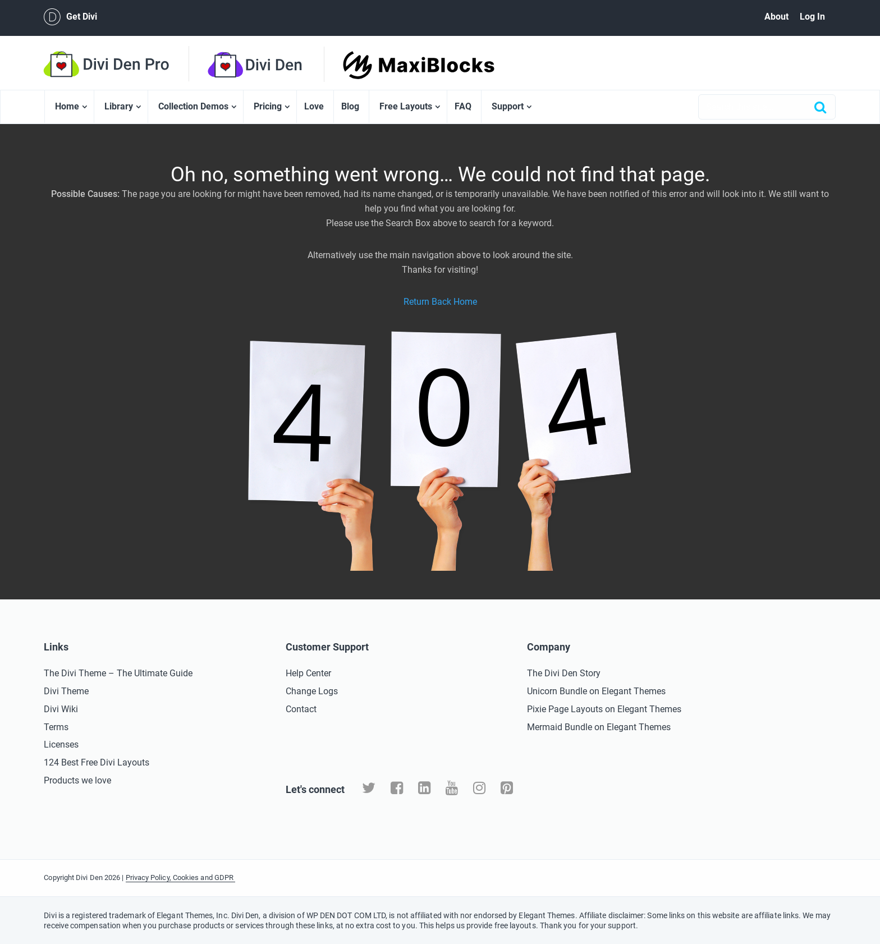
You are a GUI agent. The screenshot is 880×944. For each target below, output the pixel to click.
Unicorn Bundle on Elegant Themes (596, 691)
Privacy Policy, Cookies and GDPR (181, 877)
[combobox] (767, 107)
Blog (350, 106)
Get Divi (70, 17)
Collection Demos (193, 106)
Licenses (61, 744)
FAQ (463, 106)
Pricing (268, 106)
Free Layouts (405, 106)
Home (67, 106)
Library (118, 106)
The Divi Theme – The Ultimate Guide (118, 673)
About (776, 16)
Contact (301, 709)
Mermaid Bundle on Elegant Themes (599, 727)
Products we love (77, 780)
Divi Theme (66, 691)
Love (314, 106)
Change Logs (312, 691)
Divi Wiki (61, 709)
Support (508, 106)
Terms (56, 727)
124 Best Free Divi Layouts (96, 762)
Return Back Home (440, 301)
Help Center (308, 673)
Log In (812, 16)
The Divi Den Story (564, 673)
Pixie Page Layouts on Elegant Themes (604, 709)
